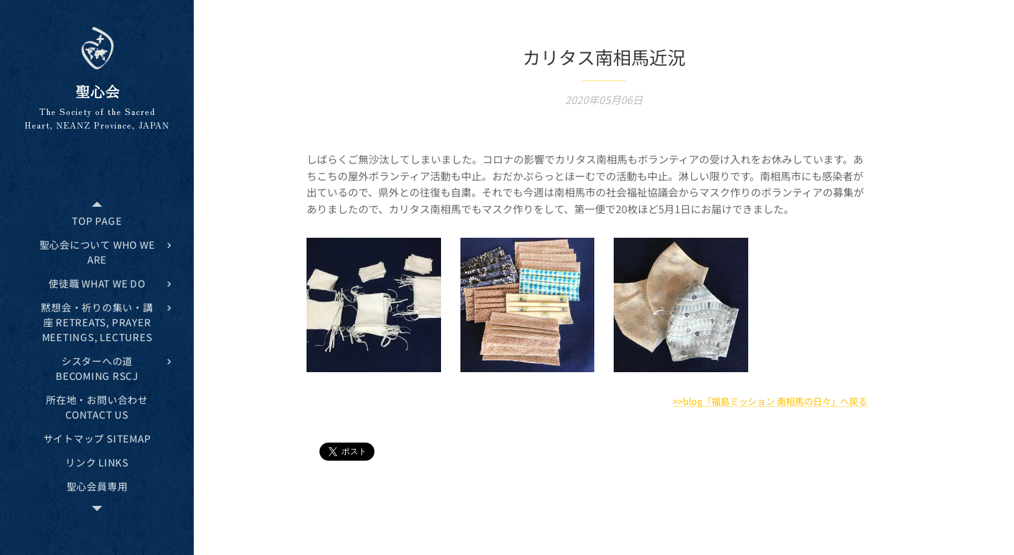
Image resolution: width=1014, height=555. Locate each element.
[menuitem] (97, 220)
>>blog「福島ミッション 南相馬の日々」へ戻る (771, 401)
